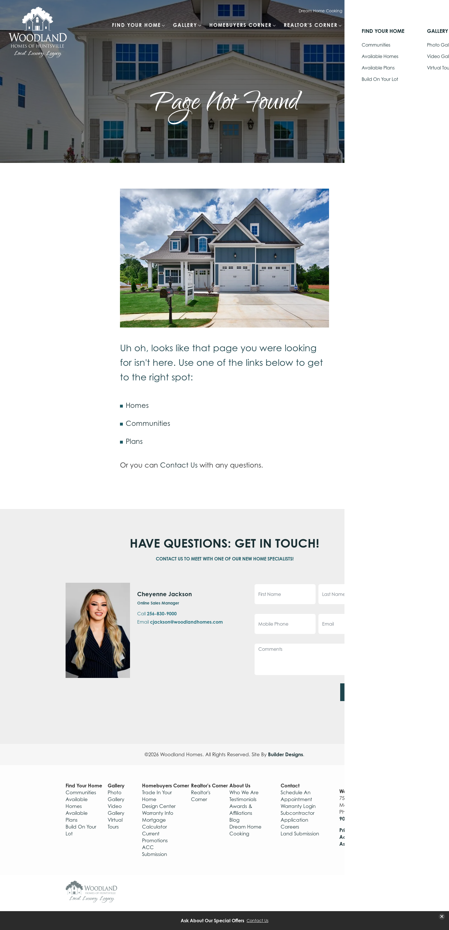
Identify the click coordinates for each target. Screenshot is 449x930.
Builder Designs (285, 754)
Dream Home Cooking (320, 10)
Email (180, 622)
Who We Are (244, 792)
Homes (137, 405)
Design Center (159, 806)
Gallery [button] (185, 25)
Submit (359, 692)
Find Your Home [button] (136, 25)
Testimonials (243, 799)
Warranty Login (362, 10)
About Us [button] (363, 25)
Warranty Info (157, 813)
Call (157, 613)
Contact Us (179, 465)
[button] (432, 28)
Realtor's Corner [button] (311, 25)
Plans (134, 441)
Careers (290, 827)
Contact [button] (402, 25)
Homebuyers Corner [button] (240, 25)
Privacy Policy (356, 830)
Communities (148, 423)
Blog (234, 820)
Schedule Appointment (406, 10)
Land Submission (300, 834)
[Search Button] (432, 24)
